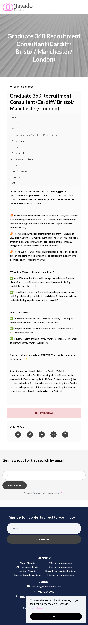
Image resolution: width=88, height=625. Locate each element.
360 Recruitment (50, 135)
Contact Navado (27, 570)
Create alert (14, 485)
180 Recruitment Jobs (60, 562)
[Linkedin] (42, 434)
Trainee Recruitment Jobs (27, 574)
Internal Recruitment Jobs (60, 574)
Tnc (62, 493)
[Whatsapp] (65, 434)
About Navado (27, 562)
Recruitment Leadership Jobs (60, 570)
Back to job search (23, 86)
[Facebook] (30, 434)
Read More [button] (37, 608)
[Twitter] (18, 434)
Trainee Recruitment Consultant (26, 135)
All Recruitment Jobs (27, 566)
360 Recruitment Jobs (60, 566)
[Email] (53, 434)
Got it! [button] (56, 616)
